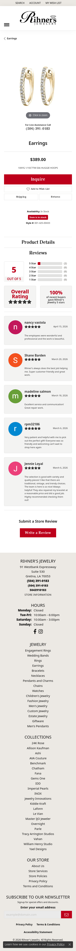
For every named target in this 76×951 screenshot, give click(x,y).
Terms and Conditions (38, 886)
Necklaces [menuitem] (38, 676)
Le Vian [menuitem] (38, 814)
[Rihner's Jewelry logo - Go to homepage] (38, 18)
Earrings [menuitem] (38, 665)
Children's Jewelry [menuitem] (38, 696)
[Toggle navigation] (6, 23)
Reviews (38, 253)
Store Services (37, 871)
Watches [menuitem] (38, 691)
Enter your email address (38, 907)
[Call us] (38, 590)
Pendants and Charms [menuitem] (38, 681)
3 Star (32, 271)
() (65, 263)
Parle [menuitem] (38, 829)
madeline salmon (38, 391)
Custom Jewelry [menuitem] (37, 711)
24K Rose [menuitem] (38, 743)
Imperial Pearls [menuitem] (38, 788)
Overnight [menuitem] (38, 824)
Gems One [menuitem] (38, 778)
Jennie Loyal (34, 464)
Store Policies (38, 876)
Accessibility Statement (38, 932)
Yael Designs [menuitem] (38, 849)
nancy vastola (35, 322)
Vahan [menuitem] (38, 839)
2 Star (32, 275)
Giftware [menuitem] (38, 721)
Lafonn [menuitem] (38, 809)
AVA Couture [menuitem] (37, 758)
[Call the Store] (38, 581)
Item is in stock (38, 217)
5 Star (32, 263)
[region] (38, 86)
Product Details (38, 242)
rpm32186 (32, 424)
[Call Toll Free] (38, 585)
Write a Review (38, 532)
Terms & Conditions (48, 924)
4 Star (32, 267)
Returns (55, 196)
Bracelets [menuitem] (38, 671)
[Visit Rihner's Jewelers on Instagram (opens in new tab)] (41, 631)
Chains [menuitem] (38, 686)
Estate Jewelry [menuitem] (38, 716)
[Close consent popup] (70, 944)
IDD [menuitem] (38, 783)
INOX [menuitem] (38, 793)
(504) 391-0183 (38, 129)
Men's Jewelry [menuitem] (38, 706)
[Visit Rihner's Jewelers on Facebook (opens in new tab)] (34, 631)
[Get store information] (38, 594)
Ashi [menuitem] (38, 753)
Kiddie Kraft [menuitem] (38, 804)
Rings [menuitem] (38, 660)
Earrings (12, 38)
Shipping (21, 196)
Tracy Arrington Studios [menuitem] (38, 834)
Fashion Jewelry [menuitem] (38, 701)
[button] (20, 3)
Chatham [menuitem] (38, 768)
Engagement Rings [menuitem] (38, 650)
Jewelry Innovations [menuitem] (38, 798)
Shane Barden (35, 355)
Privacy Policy (38, 881)
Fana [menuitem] (38, 773)
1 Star (32, 279)
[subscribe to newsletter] (66, 914)
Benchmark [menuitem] (38, 763)
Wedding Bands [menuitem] (38, 655)
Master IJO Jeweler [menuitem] (38, 819)
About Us (38, 866)
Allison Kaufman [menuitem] (38, 748)
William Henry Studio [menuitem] (38, 844)
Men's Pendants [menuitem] (38, 726)
